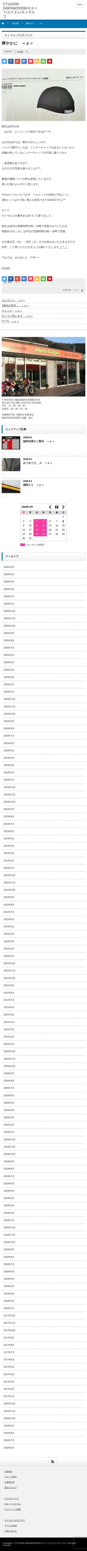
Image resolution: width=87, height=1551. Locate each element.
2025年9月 (9, 633)
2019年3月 (9, 1205)
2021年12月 (9, 963)
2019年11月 (9, 1147)
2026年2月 (9, 596)
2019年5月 (9, 1191)
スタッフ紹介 (10, 1477)
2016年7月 (9, 1440)
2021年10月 (9, 978)
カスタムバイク (11, 1498)
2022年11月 (9, 882)
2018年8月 (9, 1257)
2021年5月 (9, 1014)
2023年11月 (9, 794)
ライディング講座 (12, 1509)
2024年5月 (9, 750)
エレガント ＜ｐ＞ (13, 300)
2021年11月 (9, 970)
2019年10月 (9, 1154)
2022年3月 (9, 941)
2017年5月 (9, 1367)
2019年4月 (9, 1198)
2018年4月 (9, 1286)
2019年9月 (9, 1161)
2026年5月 (9, 574)
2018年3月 (9, 1293)
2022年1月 (9, 956)
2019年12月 (9, 1139)
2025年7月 (9, 647)
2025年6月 (9, 655)
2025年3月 (9, 677)
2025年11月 (9, 618)
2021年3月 (9, 1029)
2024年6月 (9, 743)
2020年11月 (9, 1059)
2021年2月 (9, 1036)
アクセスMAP (10, 1525)
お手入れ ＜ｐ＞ (71, 290)
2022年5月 (9, 926)
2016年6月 (9, 1448)
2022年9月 (9, 897)
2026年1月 (9, 603)
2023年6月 (9, 831)
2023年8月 (9, 816)
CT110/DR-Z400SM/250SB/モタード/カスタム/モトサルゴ (41, 1543)
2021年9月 (9, 985)
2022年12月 (9, 875)
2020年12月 (9, 1051)
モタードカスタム (12, 1504)
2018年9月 (9, 1249)
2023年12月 (9, 787)
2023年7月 (9, 824)
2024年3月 (9, 765)
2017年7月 (9, 1352)
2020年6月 (9, 1095)
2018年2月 (9, 1301)
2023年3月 (9, 853)
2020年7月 (9, 1088)
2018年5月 (9, 1279)
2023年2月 (9, 860)
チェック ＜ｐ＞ (12, 310)
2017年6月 (9, 1359)
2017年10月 (9, 1330)
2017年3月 (9, 1381)
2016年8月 (9, 1433)
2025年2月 (9, 684)
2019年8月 (9, 1168)
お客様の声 (9, 1482)
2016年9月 (9, 1425)
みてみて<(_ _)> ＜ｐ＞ (37, 462)
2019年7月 (9, 1176)
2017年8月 (9, 1345)
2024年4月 (9, 758)
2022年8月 (9, 904)
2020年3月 (9, 1117)
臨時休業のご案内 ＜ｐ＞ (38, 441)
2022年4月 (9, 934)
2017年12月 (9, 1315)
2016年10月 (9, 1418)
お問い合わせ (10, 1531)
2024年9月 (9, 721)
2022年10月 (9, 890)
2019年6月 (9, 1183)
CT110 (6, 267)
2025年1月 (9, 691)
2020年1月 (9, 1132)
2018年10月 (9, 1242)
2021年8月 (9, 992)
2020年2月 (9, 1124)
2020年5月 (9, 1103)
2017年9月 (9, 1337)
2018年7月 (9, 1264)
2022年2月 (9, 948)
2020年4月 (9, 1110)
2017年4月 (9, 1374)
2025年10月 (9, 626)
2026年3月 (9, 589)
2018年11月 (9, 1235)
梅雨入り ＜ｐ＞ (33, 484)
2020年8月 (9, 1080)
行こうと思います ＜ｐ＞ (17, 315)
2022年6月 (9, 919)
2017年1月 (9, 1396)
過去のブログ (10, 1487)
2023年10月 (9, 802)
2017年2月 (9, 1389)
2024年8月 (9, 728)
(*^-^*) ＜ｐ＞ (10, 321)
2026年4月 (9, 581)
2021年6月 (9, 1007)
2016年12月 (9, 1403)
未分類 (15, 23)
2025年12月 (9, 611)
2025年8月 (9, 640)
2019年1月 (9, 1220)
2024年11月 (9, 706)
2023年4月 (9, 846)
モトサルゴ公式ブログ (14, 1520)
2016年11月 (9, 1411)
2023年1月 (9, 868)
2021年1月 (9, 1044)
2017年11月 (9, 1323)
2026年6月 (9, 567)
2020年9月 (9, 1073)
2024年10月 (9, 714)
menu (79, 4)
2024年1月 (9, 779)
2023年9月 (9, 809)
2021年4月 (9, 1022)
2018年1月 (9, 1308)
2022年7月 (9, 912)
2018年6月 (9, 1271)
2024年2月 (9, 772)
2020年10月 (9, 1066)
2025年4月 (9, 670)
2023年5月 (9, 838)
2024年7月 (9, 735)
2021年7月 (9, 1000)
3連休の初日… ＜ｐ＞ (15, 305)
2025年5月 (9, 662)
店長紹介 (8, 1471)
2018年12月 (9, 1227)
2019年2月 (9, 1213)
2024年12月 (9, 699)
